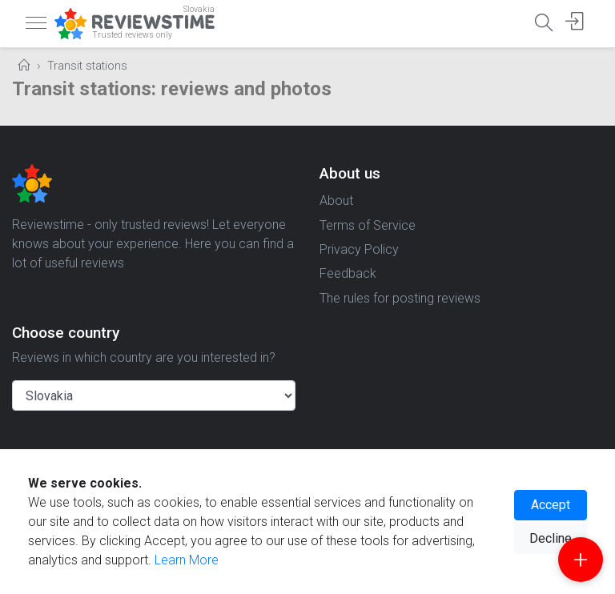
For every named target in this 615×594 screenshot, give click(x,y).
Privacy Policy (359, 249)
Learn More (187, 560)
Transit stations (87, 66)
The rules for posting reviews (400, 298)
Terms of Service (368, 225)
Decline (550, 538)
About (336, 200)
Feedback (348, 273)
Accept (550, 504)
